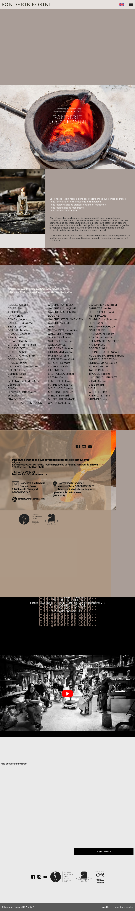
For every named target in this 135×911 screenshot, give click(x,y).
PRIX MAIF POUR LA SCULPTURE (101, 328)
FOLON (12, 388)
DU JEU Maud (16, 377)
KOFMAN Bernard (59, 363)
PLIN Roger (95, 323)
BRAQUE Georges (19, 333)
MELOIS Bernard (58, 395)
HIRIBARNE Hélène (60, 348)
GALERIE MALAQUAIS (62, 308)
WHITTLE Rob (97, 392)
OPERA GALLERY (59, 403)
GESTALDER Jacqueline (63, 330)
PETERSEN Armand (101, 312)
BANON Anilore (17, 319)
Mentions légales (124, 907)
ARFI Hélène (15, 315)
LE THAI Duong (58, 377)
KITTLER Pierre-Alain (61, 359)
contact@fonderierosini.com (31, 499)
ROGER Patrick (98, 348)
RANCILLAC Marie (100, 337)
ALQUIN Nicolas (18, 312)
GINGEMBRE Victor (60, 333)
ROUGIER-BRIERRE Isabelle (106, 355)
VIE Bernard (96, 384)
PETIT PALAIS (97, 315)
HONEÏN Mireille (58, 355)
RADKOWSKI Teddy (101, 333)
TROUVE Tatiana (99, 373)
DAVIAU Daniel (17, 363)
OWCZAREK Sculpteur (102, 304)
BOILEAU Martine (19, 330)
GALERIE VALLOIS (59, 323)
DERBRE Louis (17, 373)
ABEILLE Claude (18, 304)
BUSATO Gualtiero (19, 341)
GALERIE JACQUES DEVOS (25, 403)
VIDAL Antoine (97, 381)
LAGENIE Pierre (58, 370)
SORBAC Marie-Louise (102, 363)
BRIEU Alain (15, 337)
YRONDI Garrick (98, 399)
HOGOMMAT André (60, 352)
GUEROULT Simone (60, 341)
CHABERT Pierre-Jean (22, 344)
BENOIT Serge (17, 326)
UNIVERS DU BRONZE (102, 377)
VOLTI (92, 388)
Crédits (105, 907)
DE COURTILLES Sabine (23, 366)
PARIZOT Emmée (99, 308)
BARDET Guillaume (20, 323)
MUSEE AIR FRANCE (61, 399)
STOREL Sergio (98, 366)
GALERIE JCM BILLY (60, 304)
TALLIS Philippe (98, 370)
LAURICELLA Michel (61, 373)
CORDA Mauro (17, 359)
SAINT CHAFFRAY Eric (102, 359)
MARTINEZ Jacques (60, 392)
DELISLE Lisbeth (18, 370)
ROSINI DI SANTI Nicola (103, 352)
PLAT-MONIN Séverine (102, 319)
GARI (51, 326)
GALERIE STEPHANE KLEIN (66, 319)
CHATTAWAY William (22, 355)
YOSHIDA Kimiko (99, 395)
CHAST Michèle (17, 352)
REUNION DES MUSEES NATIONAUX (103, 342)
